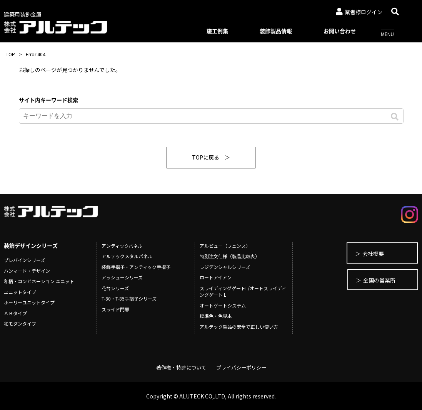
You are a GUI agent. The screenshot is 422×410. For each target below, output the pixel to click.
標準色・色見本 (216, 316)
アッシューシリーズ (122, 277)
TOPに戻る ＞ (211, 157)
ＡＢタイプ (15, 313)
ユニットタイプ (20, 292)
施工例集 (217, 31)
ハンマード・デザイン (27, 270)
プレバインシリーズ (24, 260)
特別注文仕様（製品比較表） (230, 256)
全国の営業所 (373, 280)
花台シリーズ (115, 288)
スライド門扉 (115, 309)
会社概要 (368, 253)
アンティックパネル (122, 245)
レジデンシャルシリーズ (225, 267)
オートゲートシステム (223, 305)
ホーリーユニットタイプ (29, 302)
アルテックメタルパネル (127, 256)
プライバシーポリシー (243, 367)
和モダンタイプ (20, 323)
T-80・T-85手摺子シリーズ (129, 298)
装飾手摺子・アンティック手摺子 (136, 267)
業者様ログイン (359, 12)
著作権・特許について (179, 367)
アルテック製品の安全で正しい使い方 (239, 326)
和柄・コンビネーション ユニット (39, 281)
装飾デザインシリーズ (31, 245)
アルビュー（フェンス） (225, 245)
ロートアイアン (216, 277)
